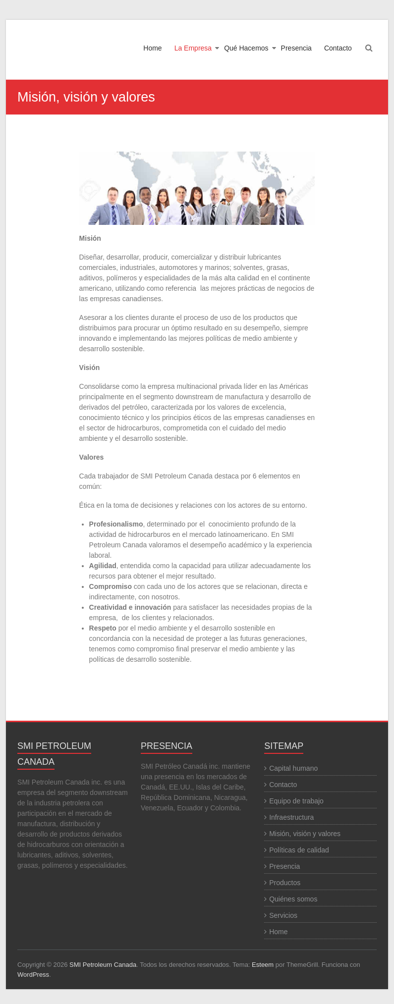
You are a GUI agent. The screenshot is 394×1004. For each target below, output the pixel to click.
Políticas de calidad (299, 850)
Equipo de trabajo (296, 801)
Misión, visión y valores (304, 834)
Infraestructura (291, 817)
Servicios (283, 915)
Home (152, 48)
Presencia (296, 48)
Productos (284, 883)
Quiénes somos (293, 899)
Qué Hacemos (246, 48)
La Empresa (193, 48)
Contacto (338, 48)
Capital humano (293, 768)
